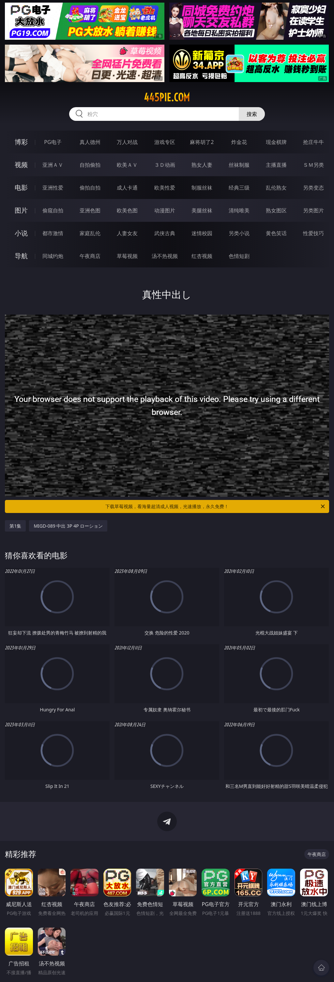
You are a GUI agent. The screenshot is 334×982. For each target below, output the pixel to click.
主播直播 (276, 164)
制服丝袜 (201, 187)
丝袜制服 (239, 164)
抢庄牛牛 (313, 142)
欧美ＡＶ (127, 164)
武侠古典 (164, 233)
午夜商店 (90, 256)
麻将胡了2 (202, 142)
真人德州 (90, 142)
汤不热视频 (165, 256)
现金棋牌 (276, 142)
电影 (21, 187)
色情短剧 (239, 256)
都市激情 (52, 233)
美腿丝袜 (201, 210)
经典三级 (239, 187)
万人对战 (127, 142)
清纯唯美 (239, 210)
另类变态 (313, 187)
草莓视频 (127, 256)
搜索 (252, 114)
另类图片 (313, 210)
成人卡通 (127, 187)
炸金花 (239, 142)
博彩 (21, 141)
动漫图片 (164, 210)
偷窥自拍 (52, 210)
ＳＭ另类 (313, 164)
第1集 (15, 526)
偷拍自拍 (90, 187)
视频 (21, 164)
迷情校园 (201, 233)
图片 (21, 210)
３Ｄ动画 (164, 164)
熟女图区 (276, 210)
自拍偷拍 (90, 164)
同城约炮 (52, 256)
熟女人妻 (201, 164)
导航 (21, 255)
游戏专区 (164, 142)
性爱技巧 (313, 233)
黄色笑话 (276, 233)
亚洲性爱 (52, 187)
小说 (21, 233)
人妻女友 (127, 233)
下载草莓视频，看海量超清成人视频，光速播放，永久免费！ (215, 506)
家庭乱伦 (90, 233)
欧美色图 (127, 210)
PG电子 (52, 142)
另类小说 (239, 233)
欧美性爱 (164, 187)
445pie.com (167, 97)
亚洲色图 (90, 210)
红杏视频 (201, 256)
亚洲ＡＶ (52, 164)
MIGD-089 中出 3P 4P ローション (68, 526)
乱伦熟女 (276, 187)
